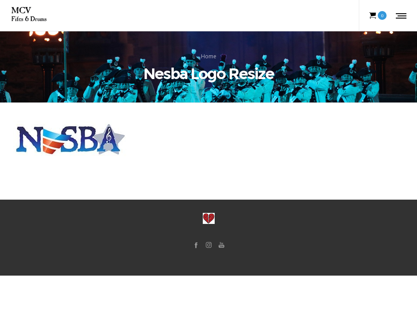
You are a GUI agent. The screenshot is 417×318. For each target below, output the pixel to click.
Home (208, 56)
